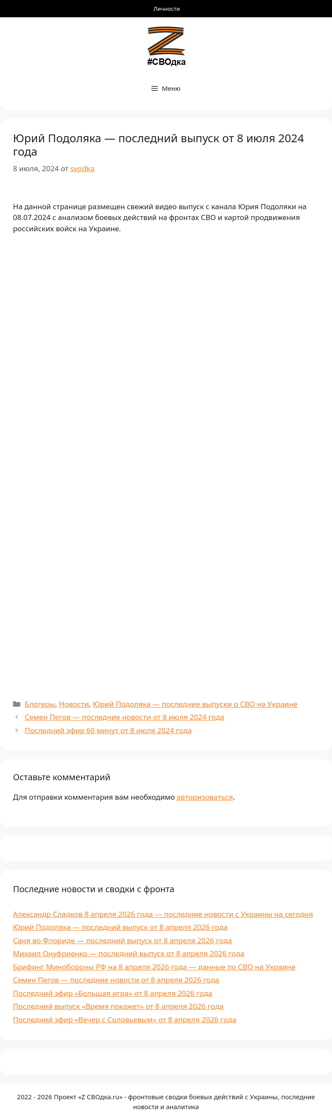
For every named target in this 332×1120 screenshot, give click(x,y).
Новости (74, 704)
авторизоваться (205, 797)
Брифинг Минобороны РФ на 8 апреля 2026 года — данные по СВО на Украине (154, 967)
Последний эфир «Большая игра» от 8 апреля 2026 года (112, 993)
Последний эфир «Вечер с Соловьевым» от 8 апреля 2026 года (124, 1019)
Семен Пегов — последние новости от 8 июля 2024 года (124, 717)
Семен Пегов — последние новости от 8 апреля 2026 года (116, 980)
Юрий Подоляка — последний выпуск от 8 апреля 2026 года (120, 927)
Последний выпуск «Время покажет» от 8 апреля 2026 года (118, 1006)
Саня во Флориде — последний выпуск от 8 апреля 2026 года (122, 940)
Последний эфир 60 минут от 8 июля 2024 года (108, 730)
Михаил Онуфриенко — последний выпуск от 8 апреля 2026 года (128, 953)
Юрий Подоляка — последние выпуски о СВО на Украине (195, 704)
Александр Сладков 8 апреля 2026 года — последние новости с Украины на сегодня (163, 914)
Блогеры (40, 704)
